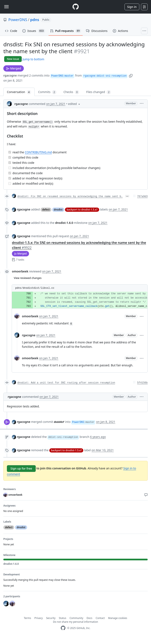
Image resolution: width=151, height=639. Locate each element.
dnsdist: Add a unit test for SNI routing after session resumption (66, 382)
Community (76, 618)
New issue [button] (13, 59)
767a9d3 (142, 196)
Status (62, 618)
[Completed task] (9, 152)
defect (46, 209)
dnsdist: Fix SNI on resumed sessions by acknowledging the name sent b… (70, 196)
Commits (47, 92)
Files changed (98, 92)
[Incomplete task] (9, 167)
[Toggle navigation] (6, 7)
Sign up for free (21, 468)
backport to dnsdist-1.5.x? (82, 209)
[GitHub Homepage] (63, 628)
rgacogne (10, 75)
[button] (130, 75)
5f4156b (142, 382)
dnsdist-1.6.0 (64, 223)
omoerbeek (20, 271)
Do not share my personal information (75, 622)
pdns (34, 19)
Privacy (38, 618)
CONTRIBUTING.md (38, 152)
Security (51, 618)
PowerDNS (17, 19)
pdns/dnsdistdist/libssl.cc (34, 288)
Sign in (132, 7)
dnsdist (58, 209)
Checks (71, 92)
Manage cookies (117, 618)
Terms (27, 618)
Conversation (19, 92)
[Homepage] (75, 6)
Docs (90, 618)
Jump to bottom (33, 59)
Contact (100, 618)
